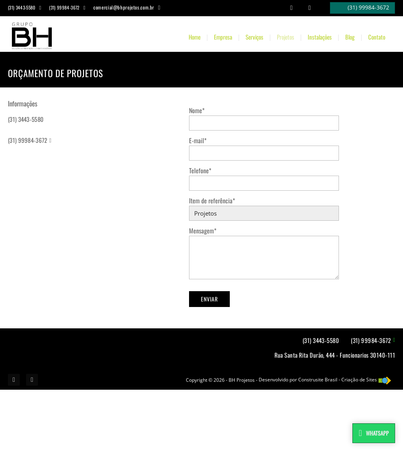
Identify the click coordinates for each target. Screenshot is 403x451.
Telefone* (200, 170)
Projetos (285, 36)
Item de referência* (212, 201)
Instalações (320, 36)
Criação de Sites (359, 379)
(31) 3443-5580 (26, 119)
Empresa (223, 36)
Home (195, 36)
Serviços (254, 36)
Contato (376, 36)
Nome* (196, 110)
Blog (350, 36)
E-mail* (197, 140)
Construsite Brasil (317, 379)
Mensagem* (202, 231)
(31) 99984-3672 (27, 140)
